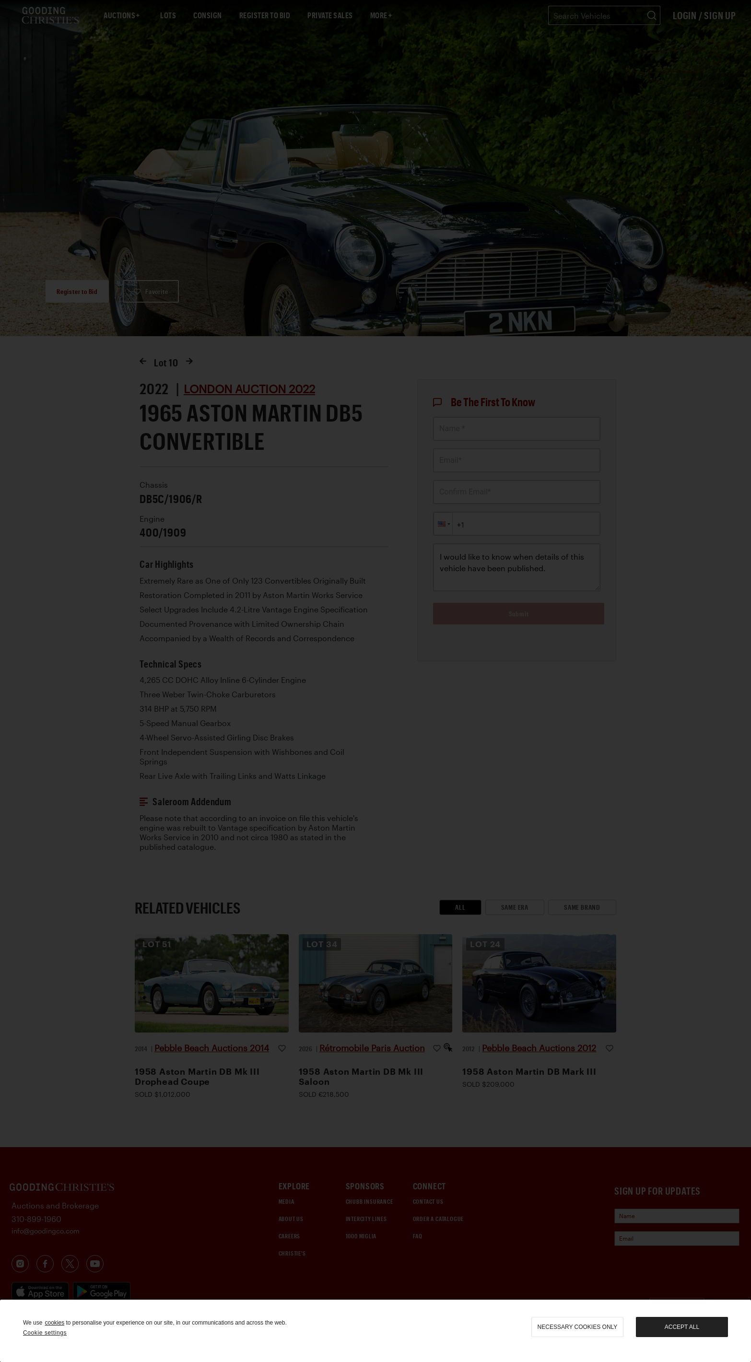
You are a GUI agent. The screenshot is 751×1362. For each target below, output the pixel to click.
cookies (54, 1322)
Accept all (682, 1327)
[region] (375, 1331)
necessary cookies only (578, 1327)
